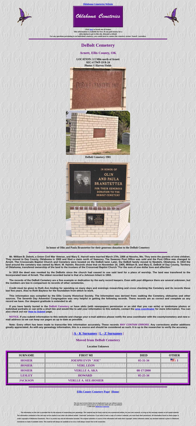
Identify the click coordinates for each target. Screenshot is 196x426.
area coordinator (145, 308)
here (91, 29)
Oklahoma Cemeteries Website (98, 4)
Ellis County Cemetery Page (93, 391)
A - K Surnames (85, 333)
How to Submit (36, 311)
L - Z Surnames (110, 333)
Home (115, 391)
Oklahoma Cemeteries (102, 406)
